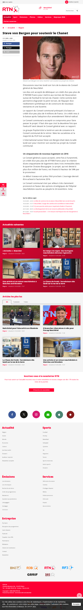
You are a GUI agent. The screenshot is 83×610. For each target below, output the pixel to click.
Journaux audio (6, 450)
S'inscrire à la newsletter (41, 390)
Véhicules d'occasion (49, 481)
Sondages (5, 506)
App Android (70, 414)
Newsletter (5, 555)
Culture (4, 446)
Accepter (76, 604)
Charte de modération (8, 548)
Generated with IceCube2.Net (23, 592)
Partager (8, 43)
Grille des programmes (9, 492)
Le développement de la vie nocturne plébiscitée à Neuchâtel (48, 209)
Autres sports (46, 464)
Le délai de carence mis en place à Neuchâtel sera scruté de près (49, 201)
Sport (15, 17)
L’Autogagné (5, 502)
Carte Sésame (6, 530)
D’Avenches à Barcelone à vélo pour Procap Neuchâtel (58, 329)
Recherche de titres (8, 488)
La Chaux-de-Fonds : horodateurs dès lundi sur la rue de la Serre (59, 282)
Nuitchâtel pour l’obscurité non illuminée (20, 328)
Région (21, 28)
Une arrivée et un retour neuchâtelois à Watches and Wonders (20, 282)
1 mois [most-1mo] (26, 302)
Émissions (23, 17)
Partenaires (5, 540)
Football (45, 432)
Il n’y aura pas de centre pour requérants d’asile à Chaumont (47, 206)
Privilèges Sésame (48, 488)
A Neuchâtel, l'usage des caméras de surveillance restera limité (48, 203)
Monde (4, 439)
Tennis (44, 457)
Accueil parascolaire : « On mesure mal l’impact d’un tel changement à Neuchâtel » (50, 213)
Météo (45, 492)
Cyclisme (45, 446)
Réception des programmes (10, 526)
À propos (4, 523)
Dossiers (4, 453)
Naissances (5, 495)
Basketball (46, 439)
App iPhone (59, 414)
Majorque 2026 (59, 17)
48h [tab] (7, 302)
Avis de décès (47, 506)
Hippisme (45, 453)
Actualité (7, 17)
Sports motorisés (48, 460)
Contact (4, 551)
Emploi (45, 502)
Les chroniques (6, 484)
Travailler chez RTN (7, 537)
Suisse (4, 435)
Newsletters (48, 414)
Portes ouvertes (10, 21)
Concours (5, 509)
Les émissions (6, 481)
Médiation (5, 544)
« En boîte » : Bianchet (12, 251)
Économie (5, 443)
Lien (6, 52)
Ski (43, 450)
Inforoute (45, 499)
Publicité (4, 533)
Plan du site (25, 588)
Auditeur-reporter (72, 2)
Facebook (12, 414)
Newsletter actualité (8, 460)
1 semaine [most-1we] (16, 302)
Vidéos (40, 17)
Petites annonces (48, 495)
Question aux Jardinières (9, 499)
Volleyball (45, 443)
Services (48, 17)
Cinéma (45, 484)
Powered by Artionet (8, 592)
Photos (32, 17)
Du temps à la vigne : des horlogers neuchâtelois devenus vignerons (58, 252)
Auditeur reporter (7, 457)
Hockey (45, 435)
